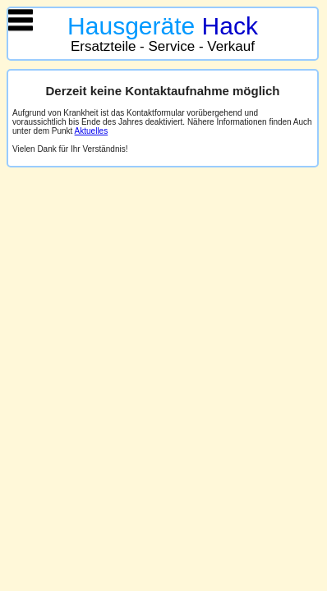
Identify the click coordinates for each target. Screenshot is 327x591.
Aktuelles (91, 130)
